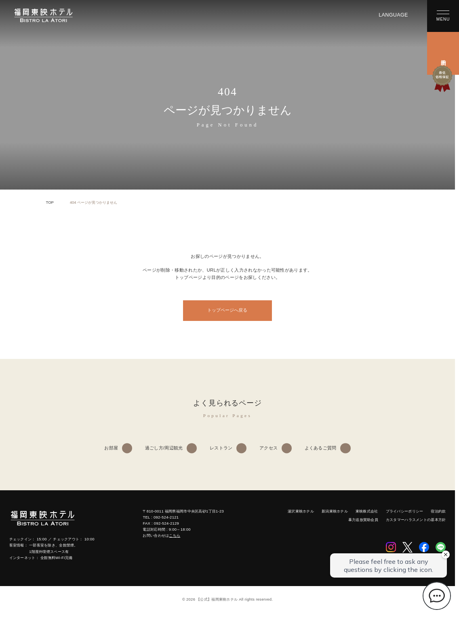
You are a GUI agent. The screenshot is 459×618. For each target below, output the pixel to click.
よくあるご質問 (321, 447)
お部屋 (111, 447)
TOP (50, 202)
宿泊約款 (438, 511)
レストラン (221, 447)
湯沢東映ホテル (301, 511)
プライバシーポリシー (404, 511)
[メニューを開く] (443, 16)
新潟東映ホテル (335, 511)
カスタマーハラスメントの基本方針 (416, 519)
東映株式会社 (367, 511)
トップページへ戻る (227, 310)
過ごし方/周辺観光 (164, 447)
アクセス (268, 447)
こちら (174, 535)
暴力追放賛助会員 (363, 519)
